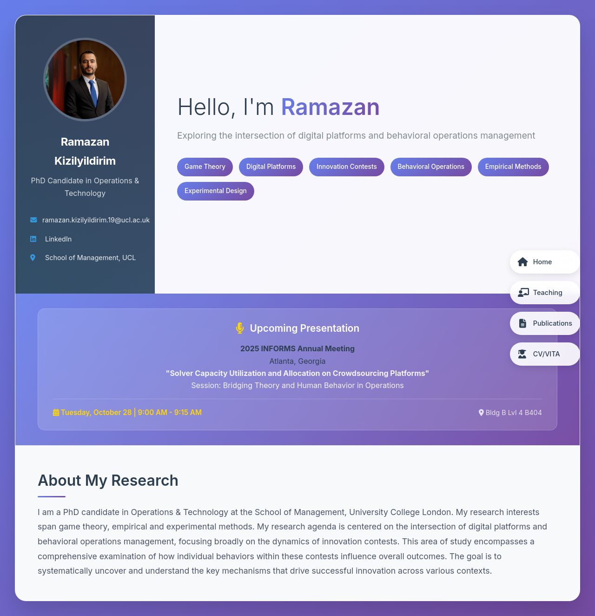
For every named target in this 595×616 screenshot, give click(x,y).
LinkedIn (58, 239)
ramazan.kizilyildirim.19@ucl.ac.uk (96, 220)
